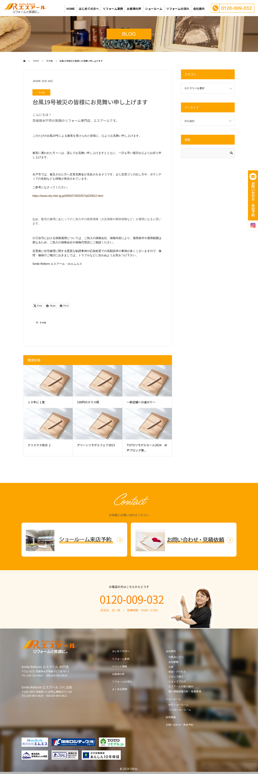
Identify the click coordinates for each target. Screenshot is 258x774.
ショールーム (153, 8)
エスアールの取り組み (180, 686)
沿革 (170, 667)
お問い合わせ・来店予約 (179, 724)
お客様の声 (134, 8)
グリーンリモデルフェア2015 (96, 445)
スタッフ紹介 (175, 676)
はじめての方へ (89, 8)
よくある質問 (119, 689)
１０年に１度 (36, 402)
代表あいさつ (175, 657)
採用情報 (171, 717)
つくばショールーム (179, 709)
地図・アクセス (177, 671)
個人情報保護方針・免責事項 (184, 691)
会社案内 (199, 8)
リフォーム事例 (113, 8)
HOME (70, 8)
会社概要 (173, 662)
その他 (41, 92)
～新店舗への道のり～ (141, 402)
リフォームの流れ (177, 8)
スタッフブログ (177, 681)
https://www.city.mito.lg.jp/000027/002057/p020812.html (67, 195)
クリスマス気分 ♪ (39, 445)
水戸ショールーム (178, 704)
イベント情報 (119, 666)
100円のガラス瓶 (88, 402)
